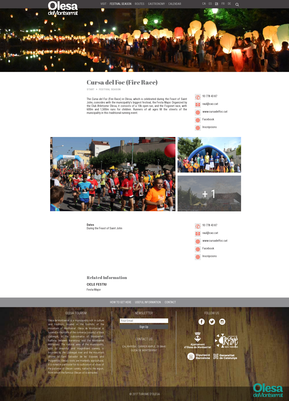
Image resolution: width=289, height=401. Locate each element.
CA (204, 3)
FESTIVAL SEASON (110, 89)
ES (210, 3)
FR (223, 3)
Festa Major (94, 289)
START (90, 89)
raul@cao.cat (210, 104)
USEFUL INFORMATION (148, 302)
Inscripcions (209, 127)
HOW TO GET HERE (120, 302)
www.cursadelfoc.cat (214, 111)
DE (229, 3)
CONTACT (170, 302)
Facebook (208, 119)
